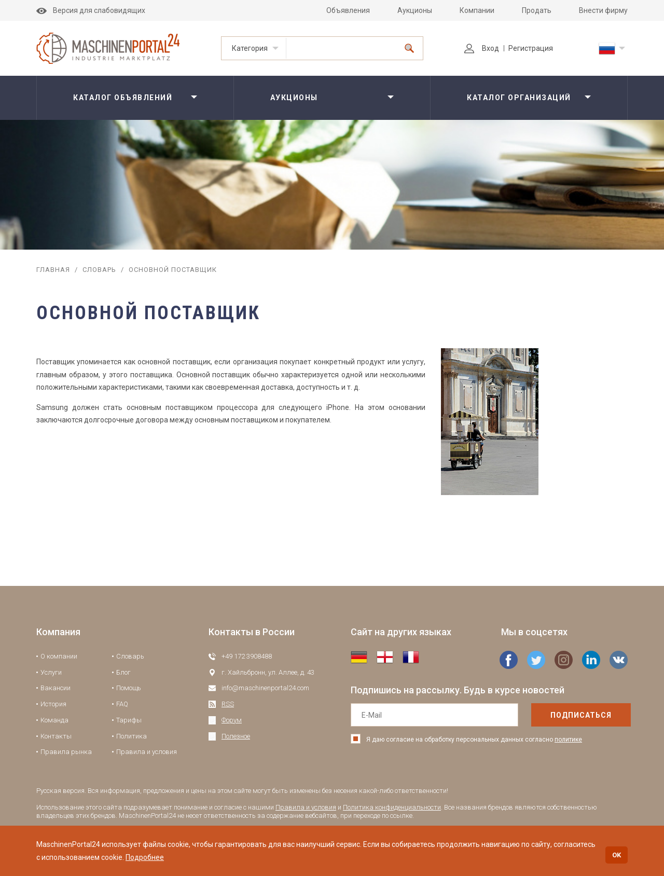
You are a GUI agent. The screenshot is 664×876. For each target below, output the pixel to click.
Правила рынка (66, 752)
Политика (131, 736)
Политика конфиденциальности (392, 807)
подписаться (559, 715)
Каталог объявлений (122, 97)
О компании (58, 656)
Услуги (51, 672)
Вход (481, 48)
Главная (53, 269)
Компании (477, 10)
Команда (54, 720)
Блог (123, 672)
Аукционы (414, 10)
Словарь (99, 269)
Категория (250, 48)
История (53, 704)
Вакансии (55, 688)
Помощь (128, 688)
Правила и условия (146, 752)
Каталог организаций (519, 97)
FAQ (122, 704)
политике (568, 739)
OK (616, 855)
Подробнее (145, 857)
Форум (232, 720)
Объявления (348, 10)
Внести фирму (603, 10)
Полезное (236, 736)
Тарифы (129, 720)
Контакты (56, 736)
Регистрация (530, 48)
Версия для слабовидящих (90, 10)
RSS (228, 704)
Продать (536, 10)
